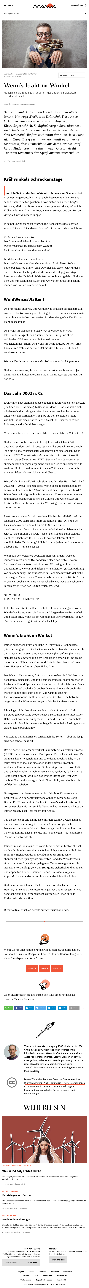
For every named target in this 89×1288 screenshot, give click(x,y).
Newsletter (67, 1271)
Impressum (47, 1276)
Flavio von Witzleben (22, 1232)
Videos (31, 1271)
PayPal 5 (44, 968)
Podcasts (42, 1271)
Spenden (32, 968)
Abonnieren (32, 1262)
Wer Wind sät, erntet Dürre (21, 1171)
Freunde (25, 1276)
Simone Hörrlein (20, 1184)
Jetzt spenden (58, 1260)
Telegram (20, 1271)
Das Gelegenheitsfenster (16, 1195)
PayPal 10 (57, 968)
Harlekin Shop (62, 1280)
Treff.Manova (26, 1280)
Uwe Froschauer (20, 1208)
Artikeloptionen (72, 75)
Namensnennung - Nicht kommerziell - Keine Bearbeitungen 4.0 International (48, 1084)
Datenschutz (62, 1276)
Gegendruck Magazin (44, 1280)
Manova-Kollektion (25, 999)
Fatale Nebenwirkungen (16, 1219)
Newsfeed (55, 1271)
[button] (8, 1008)
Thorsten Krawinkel (16, 161)
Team (36, 1276)
